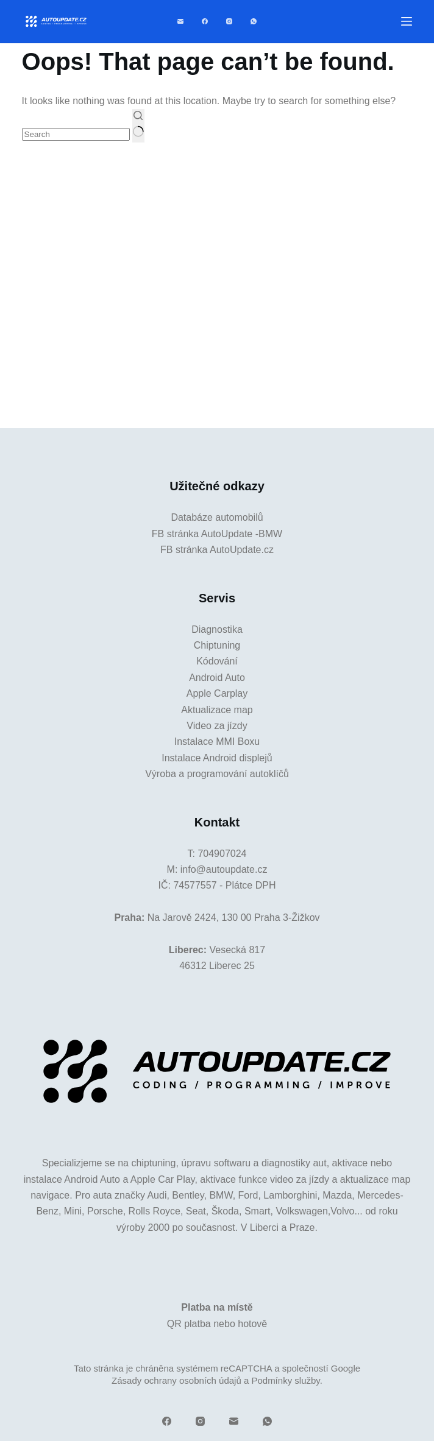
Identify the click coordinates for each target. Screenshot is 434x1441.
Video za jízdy (217, 725)
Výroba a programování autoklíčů (217, 774)
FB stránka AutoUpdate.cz (217, 549)
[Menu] (406, 21)
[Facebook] (205, 21)
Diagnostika (217, 629)
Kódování (217, 661)
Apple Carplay (217, 693)
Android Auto (217, 677)
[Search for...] (76, 134)
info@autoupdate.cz (224, 869)
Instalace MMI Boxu (217, 741)
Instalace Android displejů (217, 758)
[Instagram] (229, 21)
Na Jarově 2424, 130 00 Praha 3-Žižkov (234, 917)
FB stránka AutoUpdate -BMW (217, 534)
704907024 (221, 853)
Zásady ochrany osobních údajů (176, 1380)
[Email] (180, 21)
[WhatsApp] (254, 21)
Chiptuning (217, 645)
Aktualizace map (216, 710)
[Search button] (138, 125)
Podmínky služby (285, 1380)
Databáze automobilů (217, 517)
